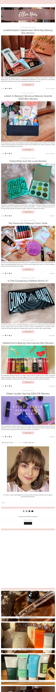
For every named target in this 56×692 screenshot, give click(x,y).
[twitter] (24, 511)
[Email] (32, 511)
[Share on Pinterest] (9, 88)
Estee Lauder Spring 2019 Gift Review (28, 393)
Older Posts (28, 442)
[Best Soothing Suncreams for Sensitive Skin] (28, 669)
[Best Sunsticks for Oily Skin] (28, 638)
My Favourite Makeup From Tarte (28, 223)
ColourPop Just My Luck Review (28, 161)
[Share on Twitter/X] (8, 88)
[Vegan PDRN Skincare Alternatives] (28, 606)
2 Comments (52, 335)
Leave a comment (50, 88)
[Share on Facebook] (6, 88)
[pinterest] (29, 511)
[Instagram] (14, 544)
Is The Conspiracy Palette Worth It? (28, 280)
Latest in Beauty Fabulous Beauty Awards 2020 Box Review (28, 97)
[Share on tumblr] (11, 88)
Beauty (34, 27)
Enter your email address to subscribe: (28, 516)
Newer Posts (7, 442)
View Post (28, 84)
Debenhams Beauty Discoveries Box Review (28, 343)
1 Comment (52, 215)
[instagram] (26, 511)
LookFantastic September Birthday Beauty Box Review (28, 31)
